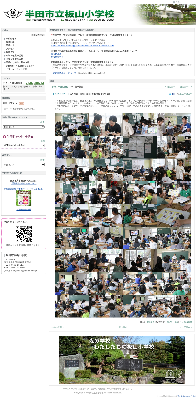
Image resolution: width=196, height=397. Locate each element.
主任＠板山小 (185, 93)
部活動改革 (56, 54)
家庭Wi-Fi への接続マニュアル (19, 66)
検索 (42, 122)
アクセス (9, 49)
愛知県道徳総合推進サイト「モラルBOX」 (24, 189)
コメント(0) (172, 322)
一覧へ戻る (122, 327)
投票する (150, 322)
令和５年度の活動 (13, 59)
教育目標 (9, 42)
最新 (10, 103)
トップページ (37, 35)
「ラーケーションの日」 (16, 69)
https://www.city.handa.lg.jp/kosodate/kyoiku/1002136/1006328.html (82, 45)
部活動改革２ (57, 56)
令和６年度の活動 (13, 55)
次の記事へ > (186, 87)
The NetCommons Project (187, 396)
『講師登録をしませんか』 (23, 183)
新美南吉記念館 (24, 209)
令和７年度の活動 (60, 87)
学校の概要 (10, 38)
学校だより (10, 45)
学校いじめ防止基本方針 (16, 62)
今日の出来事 (185, 322)
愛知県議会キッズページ (64, 73)
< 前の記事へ (171, 87)
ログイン (177, 2)
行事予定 (9, 52)
